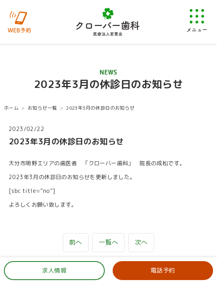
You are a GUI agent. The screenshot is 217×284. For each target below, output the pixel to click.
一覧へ (108, 242)
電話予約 (163, 270)
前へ (75, 242)
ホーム (11, 108)
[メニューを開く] (197, 20)
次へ (141, 242)
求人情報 (54, 270)
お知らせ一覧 (42, 108)
